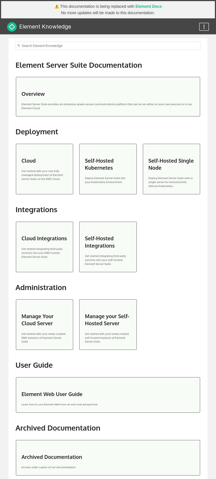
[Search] (19, 46)
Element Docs (148, 6)
